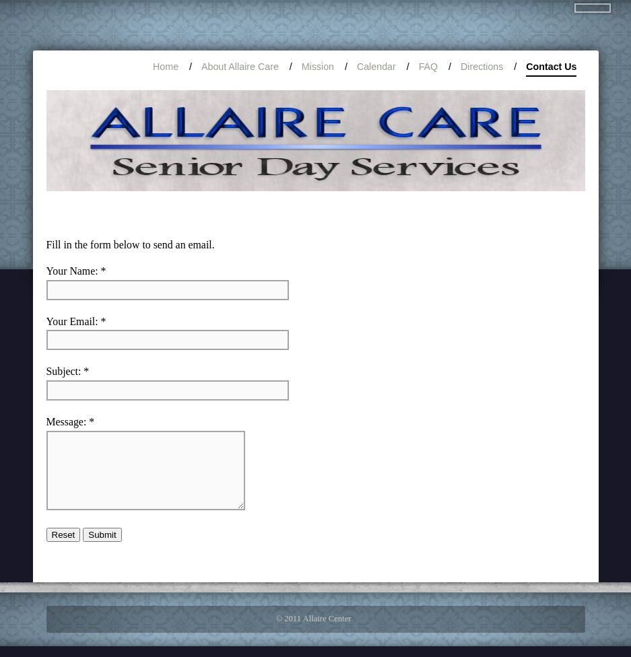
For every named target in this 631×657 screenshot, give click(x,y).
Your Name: (72, 271)
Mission (318, 66)
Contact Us (551, 69)
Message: (66, 421)
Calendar (376, 66)
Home (165, 66)
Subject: (63, 371)
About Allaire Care (240, 66)
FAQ (428, 66)
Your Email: (72, 321)
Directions (482, 66)
